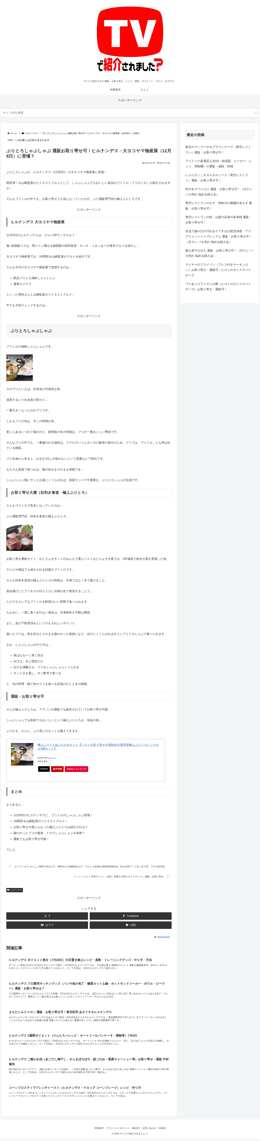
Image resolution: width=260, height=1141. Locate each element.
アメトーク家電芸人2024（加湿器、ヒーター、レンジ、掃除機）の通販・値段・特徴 (218, 163)
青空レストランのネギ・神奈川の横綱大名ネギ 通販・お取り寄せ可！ (218, 205)
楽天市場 (58, 769)
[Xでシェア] (47, 916)
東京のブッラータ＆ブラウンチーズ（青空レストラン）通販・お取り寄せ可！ (218, 149)
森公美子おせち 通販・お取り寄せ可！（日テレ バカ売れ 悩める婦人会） (219, 253)
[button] (256, 113)
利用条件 (97, 1130)
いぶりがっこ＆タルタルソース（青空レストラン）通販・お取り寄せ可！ (216, 177)
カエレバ (52, 758)
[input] (130, 112)
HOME (164, 1130)
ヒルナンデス (14, 890)
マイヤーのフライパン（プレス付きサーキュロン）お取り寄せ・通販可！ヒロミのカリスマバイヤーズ (218, 270)
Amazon (44, 769)
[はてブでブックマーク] (47, 925)
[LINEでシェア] (130, 925)
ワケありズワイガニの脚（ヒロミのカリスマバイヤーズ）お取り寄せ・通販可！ (218, 286)
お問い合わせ (150, 1130)
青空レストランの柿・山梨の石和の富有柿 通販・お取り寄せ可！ (218, 219)
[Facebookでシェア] (130, 916)
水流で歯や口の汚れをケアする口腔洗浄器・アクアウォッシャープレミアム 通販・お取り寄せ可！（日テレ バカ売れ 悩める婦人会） (218, 237)
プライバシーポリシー (116, 1130)
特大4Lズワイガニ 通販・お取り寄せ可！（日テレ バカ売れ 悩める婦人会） (218, 191)
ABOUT (136, 1130)
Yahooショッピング (78, 770)
